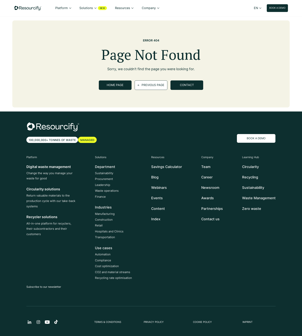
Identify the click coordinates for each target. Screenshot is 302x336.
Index (155, 219)
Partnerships (212, 209)
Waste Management (259, 198)
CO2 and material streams (112, 272)
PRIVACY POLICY (154, 322)
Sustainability (104, 173)
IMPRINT (247, 322)
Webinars (159, 188)
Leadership (102, 185)
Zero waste (251, 209)
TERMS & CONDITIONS (107, 322)
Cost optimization (107, 266)
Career (207, 177)
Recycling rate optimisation (113, 278)
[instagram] (38, 322)
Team (206, 167)
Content (158, 209)
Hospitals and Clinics (109, 231)
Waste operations (107, 190)
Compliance (103, 260)
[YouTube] (47, 322)
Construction (104, 219)
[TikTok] (56, 322)
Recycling (250, 177)
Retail (99, 225)
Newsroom (210, 188)
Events (157, 198)
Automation (103, 254)
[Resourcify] (28, 8)
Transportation (105, 237)
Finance (100, 196)
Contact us (210, 219)
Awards (207, 198)
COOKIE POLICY (202, 322)
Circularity (250, 167)
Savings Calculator (166, 167)
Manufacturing (105, 214)
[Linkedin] (29, 322)
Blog (155, 177)
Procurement (104, 179)
